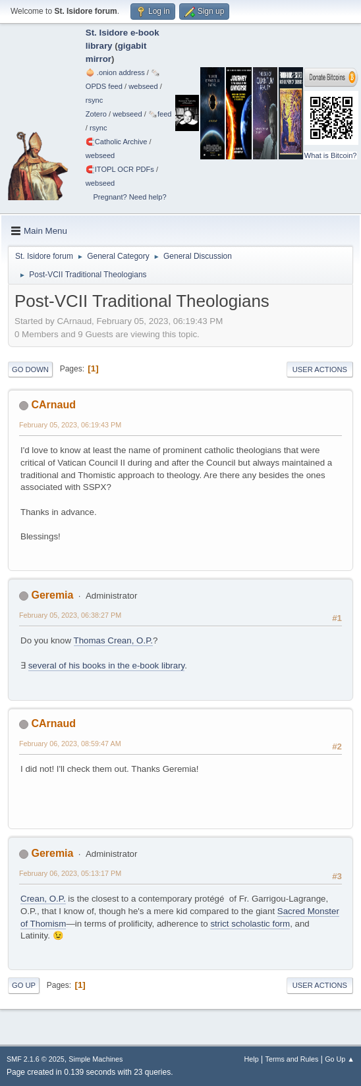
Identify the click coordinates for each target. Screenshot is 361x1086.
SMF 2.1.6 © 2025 (36, 1059)
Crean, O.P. (43, 899)
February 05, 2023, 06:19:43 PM (70, 425)
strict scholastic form (250, 924)
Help (251, 1059)
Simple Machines (96, 1059)
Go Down (30, 369)
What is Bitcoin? (330, 155)
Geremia (52, 595)
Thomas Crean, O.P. (113, 640)
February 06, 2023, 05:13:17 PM (70, 873)
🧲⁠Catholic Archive (117, 142)
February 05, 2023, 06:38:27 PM (70, 615)
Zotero (96, 114)
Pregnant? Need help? (129, 197)
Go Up (24, 985)
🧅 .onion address (115, 72)
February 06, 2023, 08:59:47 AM (70, 743)
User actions (319, 369)
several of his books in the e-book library (106, 665)
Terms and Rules (292, 1059)
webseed (142, 86)
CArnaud (53, 404)
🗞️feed (160, 114)
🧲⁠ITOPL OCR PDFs (120, 169)
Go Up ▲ (339, 1059)
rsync (94, 100)
